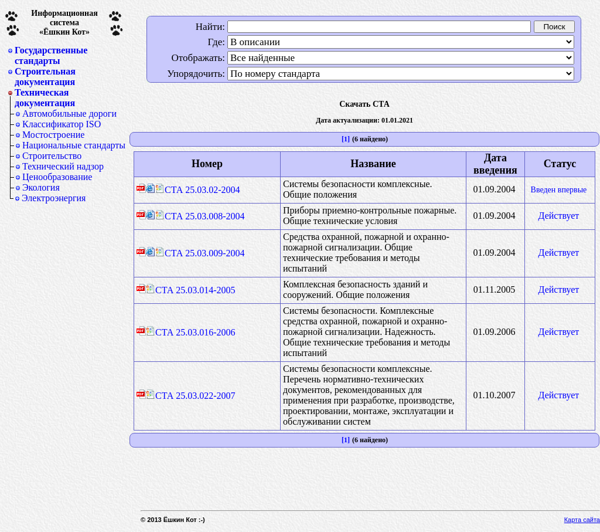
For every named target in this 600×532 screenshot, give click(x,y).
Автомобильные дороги (69, 113)
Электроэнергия (54, 198)
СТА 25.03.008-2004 (200, 216)
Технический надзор (63, 166)
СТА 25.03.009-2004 (200, 253)
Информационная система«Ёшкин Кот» (64, 22)
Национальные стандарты (73, 145)
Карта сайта (582, 519)
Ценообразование (57, 177)
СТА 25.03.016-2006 (191, 332)
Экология (41, 187)
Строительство (51, 156)
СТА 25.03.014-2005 (191, 290)
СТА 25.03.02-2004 (197, 190)
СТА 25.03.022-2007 (191, 396)
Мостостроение (53, 135)
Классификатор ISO (61, 124)
